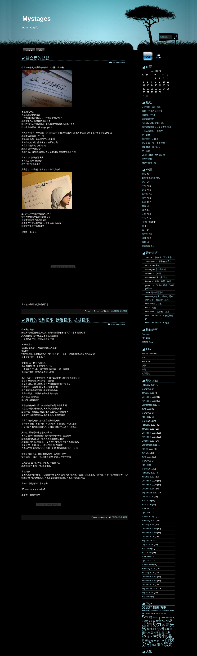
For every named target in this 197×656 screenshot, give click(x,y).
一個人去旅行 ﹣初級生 (152, 131)
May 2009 (146, 556)
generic (148, 285)
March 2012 (147, 421)
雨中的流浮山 (165, 261)
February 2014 (148, 385)
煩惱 (144, 210)
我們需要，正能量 (150, 139)
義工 (144, 230)
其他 (120, 517)
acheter (148, 273)
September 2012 (149, 405)
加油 (147, 624)
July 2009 (146, 548)
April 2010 (146, 512)
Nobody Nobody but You (153, 123)
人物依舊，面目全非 (151, 107)
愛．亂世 (146, 135)
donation (165, 611)
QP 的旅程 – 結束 (161, 311)
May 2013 (146, 389)
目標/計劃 (118, 311)
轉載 (144, 242)
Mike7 (144, 357)
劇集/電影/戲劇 (148, 178)
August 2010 (147, 497)
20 (146, 292)
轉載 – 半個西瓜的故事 (152, 111)
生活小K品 (162, 636)
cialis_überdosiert (153, 315)
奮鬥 (149, 629)
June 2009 (146, 552)
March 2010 (147, 516)
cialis (147, 296)
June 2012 (146, 409)
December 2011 (149, 433)
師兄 (144, 369)
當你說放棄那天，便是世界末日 (156, 127)
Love (147, 613)
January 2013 (148, 393)
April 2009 (146, 560)
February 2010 (148, 520)
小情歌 (159, 273)
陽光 (168, 644)
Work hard (165, 618)
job (143, 614)
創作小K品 (165, 621)
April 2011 (146, 465)
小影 (144, 365)
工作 (144, 186)
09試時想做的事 (154, 607)
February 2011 (148, 473)
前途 (155, 621)
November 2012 (149, 401)
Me (40, 50)
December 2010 (149, 481)
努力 (156, 624)
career (153, 611)
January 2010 (148, 524)
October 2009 (148, 536)
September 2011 (149, 445)
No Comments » (118, 325)
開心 (159, 645)
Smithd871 (150, 261)
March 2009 (147, 564)
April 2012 (146, 417)
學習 (154, 629)
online (148, 277)
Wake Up (156, 618)
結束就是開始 (148, 119)
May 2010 (146, 508)
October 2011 (148, 441)
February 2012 (148, 425)
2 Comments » (119, 63)
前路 (151, 621)
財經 (154, 645)
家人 (144, 182)
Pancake (146, 334)
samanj (148, 269)
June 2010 (146, 504)
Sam (147, 257)
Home (29, 50)
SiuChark (146, 361)
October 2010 (148, 489)
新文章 (145, 194)
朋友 (144, 198)
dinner (159, 611)
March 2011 (147, 469)
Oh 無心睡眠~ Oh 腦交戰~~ (154, 155)
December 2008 (149, 576)
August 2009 (147, 544)
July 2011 (146, 453)
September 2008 (149, 588)
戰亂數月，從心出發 (151, 147)
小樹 (160, 629)
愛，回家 (146, 151)
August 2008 (147, 592)
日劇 (167, 632)
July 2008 (146, 596)
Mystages (36, 18)
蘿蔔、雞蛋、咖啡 (163, 281)
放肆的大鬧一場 (149, 163)
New (152, 613)
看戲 (150, 641)
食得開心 (146, 373)
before (148, 281)
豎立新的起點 (38, 58)
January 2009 (148, 572)
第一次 (160, 641)
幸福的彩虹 (147, 159)
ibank (172, 611)
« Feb (145, 96)
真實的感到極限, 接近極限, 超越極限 (58, 320)
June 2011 (146, 457)
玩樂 (144, 214)
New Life (159, 614)
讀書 (125, 311)
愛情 (144, 190)
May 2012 (146, 413)
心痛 (167, 629)
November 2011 (149, 437)
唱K (163, 625)
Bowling (146, 610)
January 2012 (148, 429)
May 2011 (146, 461)
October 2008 (148, 584)
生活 (144, 218)
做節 (146, 621)
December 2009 (149, 528)
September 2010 (149, 493)
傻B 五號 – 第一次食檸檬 (153, 143)
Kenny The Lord (149, 353)
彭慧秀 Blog (147, 342)
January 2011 (148, 477)
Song (147, 616)
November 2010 (149, 485)
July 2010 (146, 501)
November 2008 (149, 580)
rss (165, 614)
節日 (144, 226)
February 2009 (148, 568)
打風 (161, 632)
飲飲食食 (146, 246)
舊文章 (145, 234)
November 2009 (149, 532)
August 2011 (147, 449)
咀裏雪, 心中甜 (148, 115)
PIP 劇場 (146, 338)
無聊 (144, 206)
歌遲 (125, 517)
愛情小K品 (147, 632)
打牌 (156, 632)
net (146, 307)
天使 (157, 265)
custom (148, 265)
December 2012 (149, 397)
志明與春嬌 (160, 269)
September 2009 (149, 540)
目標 (145, 640)
